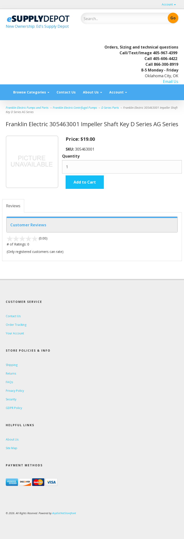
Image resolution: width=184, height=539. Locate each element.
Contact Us (66, 92)
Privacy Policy (15, 391)
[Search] (115, 18)
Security (11, 399)
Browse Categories (31, 92)
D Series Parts (110, 108)
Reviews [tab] (13, 205)
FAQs (9, 382)
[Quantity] (122, 167)
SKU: (70, 149)
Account (169, 4)
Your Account (15, 333)
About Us (92, 92)
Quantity (71, 156)
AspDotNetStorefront (64, 513)
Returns (11, 373)
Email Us (170, 81)
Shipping (11, 365)
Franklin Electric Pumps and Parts (27, 108)
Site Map (11, 448)
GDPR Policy (14, 408)
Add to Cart (85, 182)
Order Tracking (16, 325)
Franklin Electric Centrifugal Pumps (75, 108)
